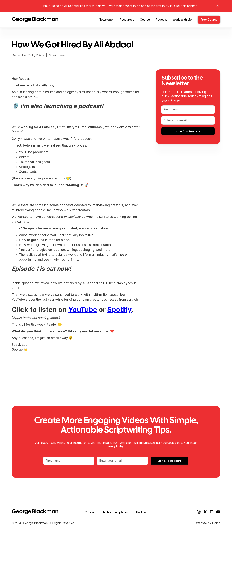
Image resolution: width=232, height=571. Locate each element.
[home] (35, 19)
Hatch (216, 523)
